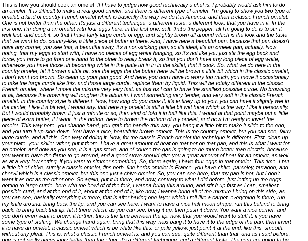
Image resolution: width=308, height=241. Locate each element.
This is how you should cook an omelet (48, 5)
